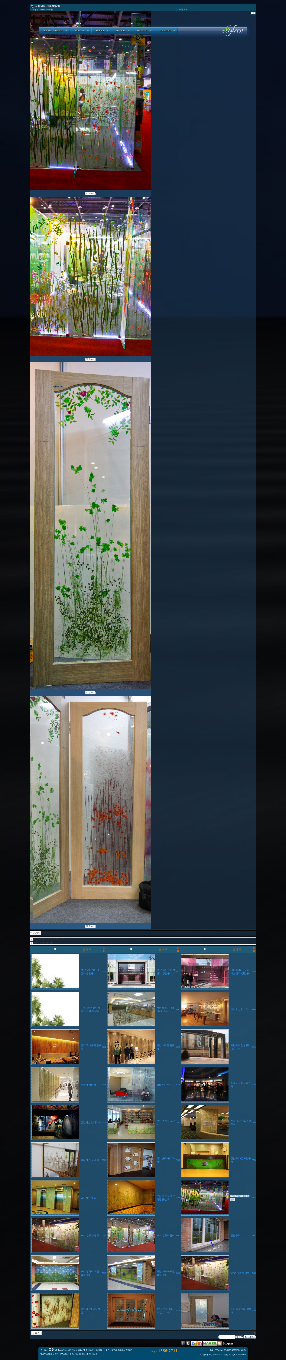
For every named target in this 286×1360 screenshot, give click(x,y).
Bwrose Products (55, 30)
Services (122, 30)
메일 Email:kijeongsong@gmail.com (227, 1350)
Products (82, 30)
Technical (144, 30)
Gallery (102, 30)
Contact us (167, 30)
